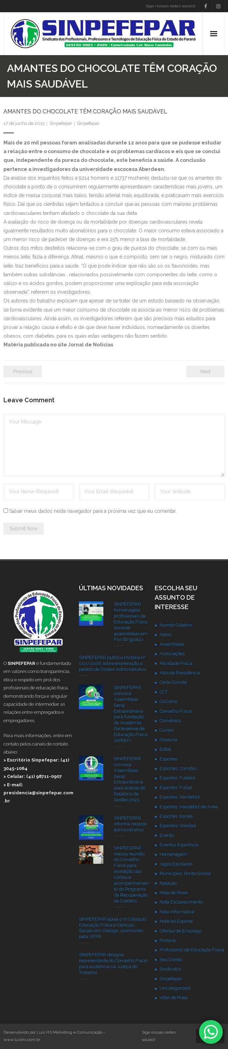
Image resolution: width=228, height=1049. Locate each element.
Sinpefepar (61, 123)
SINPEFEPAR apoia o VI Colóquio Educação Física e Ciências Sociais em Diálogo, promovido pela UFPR (112, 927)
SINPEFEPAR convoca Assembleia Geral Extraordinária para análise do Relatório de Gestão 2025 (129, 779)
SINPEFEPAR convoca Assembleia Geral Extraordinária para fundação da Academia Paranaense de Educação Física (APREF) (130, 714)
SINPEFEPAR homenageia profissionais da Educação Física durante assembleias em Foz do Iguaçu (131, 621)
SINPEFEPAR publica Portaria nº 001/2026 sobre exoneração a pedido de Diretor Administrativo (112, 663)
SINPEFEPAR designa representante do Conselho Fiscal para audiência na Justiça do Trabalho (113, 963)
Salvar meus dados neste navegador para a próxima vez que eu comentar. (93, 511)
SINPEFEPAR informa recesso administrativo (130, 823)
